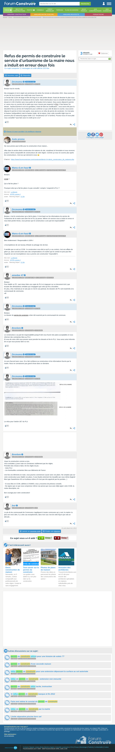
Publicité (90, 747)
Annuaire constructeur (16, 14)
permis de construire (21, 315)
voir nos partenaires (9, 736)
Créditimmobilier (50, 10)
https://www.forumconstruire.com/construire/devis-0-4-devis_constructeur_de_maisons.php (42, 159)
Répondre (25, 75)
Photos (30, 10)
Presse (76, 747)
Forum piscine (98, 14)
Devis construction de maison (12, 569)
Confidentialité (98, 747)
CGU (71, 747)
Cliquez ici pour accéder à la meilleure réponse (23, 132)
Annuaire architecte (71, 14)
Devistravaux (84, 10)
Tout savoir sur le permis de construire (31, 569)
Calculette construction (62, 747)
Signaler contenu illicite (36, 747)
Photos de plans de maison (48, 568)
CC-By (23, 196)
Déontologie (83, 747)
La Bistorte (14, 192)
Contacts (25, 747)
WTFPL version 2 (15, 194)
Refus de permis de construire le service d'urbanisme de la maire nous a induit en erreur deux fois (39, 60)
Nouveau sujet (11, 75)
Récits (19, 10)
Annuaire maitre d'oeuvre (44, 14)
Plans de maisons (71, 10)
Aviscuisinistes (107, 10)
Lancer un (30, 531)
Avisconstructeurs (95, 10)
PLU (56, 104)
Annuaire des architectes (64, 568)
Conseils (40, 10)
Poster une (51, 531)
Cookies (106, 747)
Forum (7, 10)
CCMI (6, 179)
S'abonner (103, 53)
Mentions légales (49, 747)
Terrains (59, 10)
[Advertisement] (57, 34)
